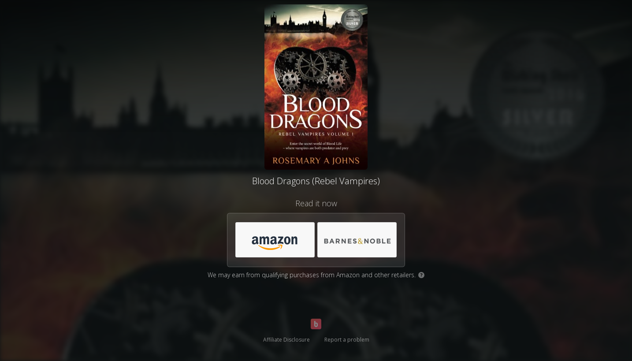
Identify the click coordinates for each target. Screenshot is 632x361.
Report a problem (346, 339)
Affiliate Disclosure (286, 339)
